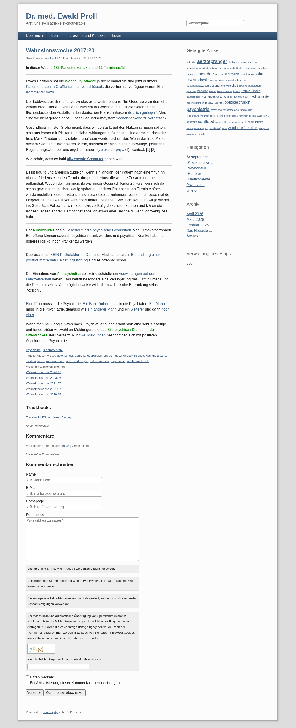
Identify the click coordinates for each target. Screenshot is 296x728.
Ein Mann (157, 304)
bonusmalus (250, 68)
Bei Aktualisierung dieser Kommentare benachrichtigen (75, 683)
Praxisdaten (196, 168)
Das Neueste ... (199, 231)
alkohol (231, 62)
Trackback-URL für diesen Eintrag (48, 417)
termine (259, 122)
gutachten (191, 91)
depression (94, 355)
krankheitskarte (156, 355)
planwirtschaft (214, 102)
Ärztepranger (197, 157)
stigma (230, 122)
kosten (236, 91)
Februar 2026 (197, 225)
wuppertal (264, 128)
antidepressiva (250, 62)
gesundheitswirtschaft (129, 355)
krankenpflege (193, 97)
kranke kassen (251, 91)
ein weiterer (134, 309)
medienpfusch (35, 361)
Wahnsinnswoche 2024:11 (43, 372)
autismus (213, 68)
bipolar (239, 68)
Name (31, 474)
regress (214, 116)
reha (221, 116)
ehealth (109, 355)
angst (239, 62)
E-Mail (31, 488)
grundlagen (254, 85)
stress (237, 122)
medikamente (55, 361)
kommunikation (224, 91)
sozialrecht (220, 122)
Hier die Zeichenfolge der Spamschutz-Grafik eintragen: (64, 659)
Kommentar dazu (40, 92)
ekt (211, 80)
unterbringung (201, 128)
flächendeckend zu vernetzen (140, 118)
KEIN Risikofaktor (64, 255)
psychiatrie (118, 361)
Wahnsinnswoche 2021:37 (43, 383)
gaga (221, 80)
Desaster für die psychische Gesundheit (98, 230)
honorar (202, 91)
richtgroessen (231, 116)
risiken (252, 116)
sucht (244, 122)
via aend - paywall (113, 150)
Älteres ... (194, 236)
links (229, 97)
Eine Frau (34, 304)
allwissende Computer (85, 159)
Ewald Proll (57, 58)
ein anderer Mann (102, 309)
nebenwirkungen (77, 361)
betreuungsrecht (227, 68)
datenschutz (65, 355)
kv (225, 96)
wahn (224, 128)
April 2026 (194, 214)
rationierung (246, 110)
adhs (193, 62)
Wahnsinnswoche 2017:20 (60, 50)
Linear (65, 446)
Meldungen (96, 335)
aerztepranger (212, 61)
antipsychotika (193, 68)
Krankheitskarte (200, 163)
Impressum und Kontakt (85, 35)
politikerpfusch (99, 361)
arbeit (205, 68)
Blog (54, 35)
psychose (216, 110)
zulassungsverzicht (195, 134)
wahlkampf (214, 128)
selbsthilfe (191, 122)
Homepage (35, 501)
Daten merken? (42, 677)
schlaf (266, 116)
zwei (82, 335)
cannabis (191, 74)
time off (192, 190)
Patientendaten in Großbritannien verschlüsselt (64, 87)
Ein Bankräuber (95, 304)
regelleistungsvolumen (197, 116)
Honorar (194, 174)
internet (212, 91)
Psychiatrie (33, 350)
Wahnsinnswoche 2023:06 (43, 378)
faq (216, 80)
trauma (189, 128)
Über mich (34, 35)
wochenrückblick (138, 361)
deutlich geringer (141, 113)
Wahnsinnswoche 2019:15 (43, 394)
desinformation (248, 74)
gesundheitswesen (197, 85)
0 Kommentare (53, 350)
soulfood (206, 121)
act (188, 62)
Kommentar (35, 514)
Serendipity (50, 712)
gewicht (243, 85)
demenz (80, 355)
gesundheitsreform (236, 80)
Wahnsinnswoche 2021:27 (43, 389)
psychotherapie (231, 110)
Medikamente (199, 179)
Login (116, 35)
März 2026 (195, 219)
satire (259, 116)
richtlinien (243, 116)
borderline (262, 68)
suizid (251, 122)
